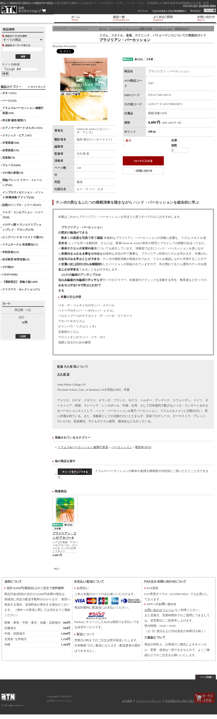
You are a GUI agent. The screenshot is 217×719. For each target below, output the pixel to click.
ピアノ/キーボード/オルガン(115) (22, 127)
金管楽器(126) (10, 150)
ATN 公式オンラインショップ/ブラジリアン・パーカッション (23, 9)
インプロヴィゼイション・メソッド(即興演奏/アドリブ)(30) (22, 195)
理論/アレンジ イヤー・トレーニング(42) (22, 182)
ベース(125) (9, 100)
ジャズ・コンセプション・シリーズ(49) (22, 215)
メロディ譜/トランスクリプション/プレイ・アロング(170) (21, 227)
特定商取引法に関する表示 (180, 701)
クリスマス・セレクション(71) (21, 289)
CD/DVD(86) (10, 274)
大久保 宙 (63, 374)
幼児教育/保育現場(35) (15, 259)
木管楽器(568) (10, 142)
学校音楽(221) (10, 252)
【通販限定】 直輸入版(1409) (20, 281)
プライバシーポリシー (148, 701)
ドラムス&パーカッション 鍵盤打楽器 (131, 28)
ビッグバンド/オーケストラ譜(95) (22, 237)
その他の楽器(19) (12, 172)
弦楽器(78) (8, 157)
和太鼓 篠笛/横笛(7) (14, 120)
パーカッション (163, 28)
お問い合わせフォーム (159, 610)
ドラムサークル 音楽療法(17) (20, 244)
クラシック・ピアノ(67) (16, 135)
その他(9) (8, 267)
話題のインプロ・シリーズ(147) (21, 205)
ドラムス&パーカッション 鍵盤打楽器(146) (23, 110)
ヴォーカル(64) (11, 165)
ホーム (103, 28)
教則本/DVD (182, 28)
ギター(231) (9, 93)
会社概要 (127, 701)
